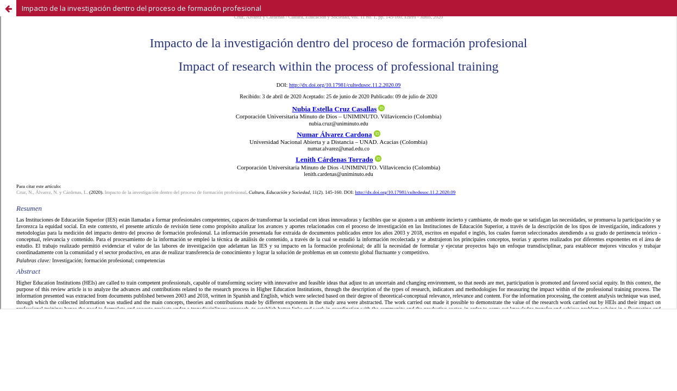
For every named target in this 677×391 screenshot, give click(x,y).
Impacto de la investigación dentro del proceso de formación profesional (141, 8)
